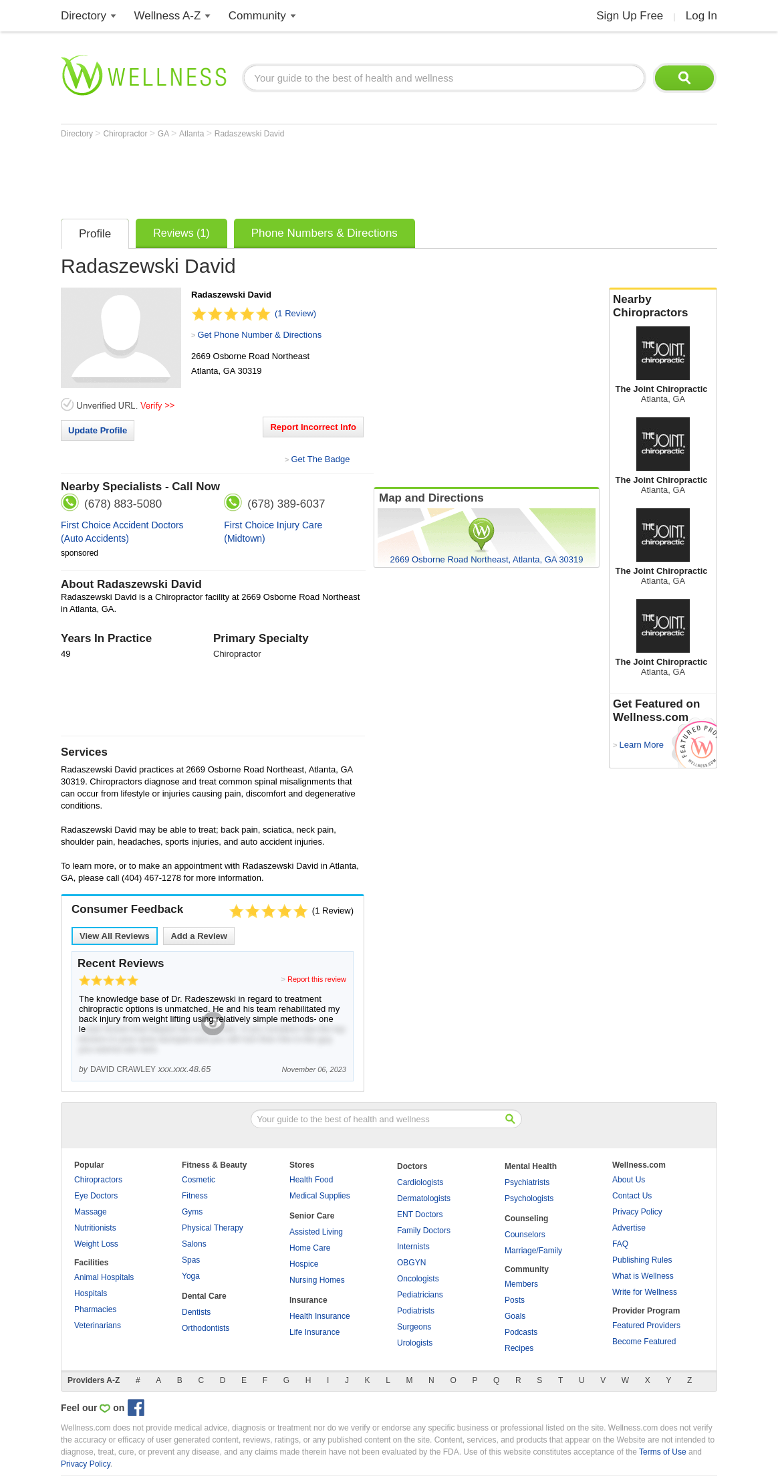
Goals (515, 1316)
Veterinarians (97, 1325)
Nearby (663, 306)
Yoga (191, 1276)
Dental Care (204, 1296)
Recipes (519, 1348)
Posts (515, 1300)
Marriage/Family (533, 1250)
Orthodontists (205, 1328)
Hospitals (90, 1293)
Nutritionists (95, 1228)
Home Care (309, 1248)
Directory (83, 15)
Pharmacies (95, 1309)
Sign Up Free (629, 15)
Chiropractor (126, 133)
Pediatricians (420, 1294)
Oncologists (418, 1278)
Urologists (414, 1343)
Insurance (308, 1300)
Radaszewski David (250, 133)
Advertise (629, 1228)
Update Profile (97, 430)
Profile (95, 233)
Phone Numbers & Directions (324, 233)
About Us (628, 1179)
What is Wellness (643, 1276)
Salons (194, 1244)
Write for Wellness (644, 1292)
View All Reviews (115, 936)
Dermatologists (423, 1198)
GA (164, 133)
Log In (701, 15)
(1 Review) (295, 313)
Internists (413, 1246)
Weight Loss (96, 1244)
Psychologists (529, 1198)
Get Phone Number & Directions (259, 335)
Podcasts (521, 1332)
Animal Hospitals (104, 1277)
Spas (191, 1260)
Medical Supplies (319, 1195)
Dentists (196, 1312)
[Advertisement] (304, 175)
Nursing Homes (317, 1280)
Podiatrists (415, 1310)
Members (521, 1284)
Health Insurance (319, 1316)
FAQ (620, 1244)
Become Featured (644, 1341)
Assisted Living (316, 1232)
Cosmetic (198, 1179)
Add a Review (198, 936)
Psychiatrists (527, 1182)
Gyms (192, 1212)
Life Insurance (314, 1332)
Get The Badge (320, 459)
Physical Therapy (212, 1228)
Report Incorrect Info (313, 427)
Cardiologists (420, 1182)
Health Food (311, 1179)
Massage (90, 1212)
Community (257, 15)
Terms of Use (662, 1452)
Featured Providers (646, 1325)
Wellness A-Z (167, 15)
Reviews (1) (181, 233)
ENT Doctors (419, 1214)
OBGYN (411, 1262)
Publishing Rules (642, 1260)
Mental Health (531, 1166)
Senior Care (311, 1216)
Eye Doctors (96, 1195)
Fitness (195, 1195)
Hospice (303, 1264)
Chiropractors (98, 1179)
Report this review (316, 979)
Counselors (525, 1234)
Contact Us (632, 1195)
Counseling (526, 1218)
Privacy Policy (637, 1212)
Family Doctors (423, 1230)
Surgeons (414, 1327)
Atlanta (193, 133)
